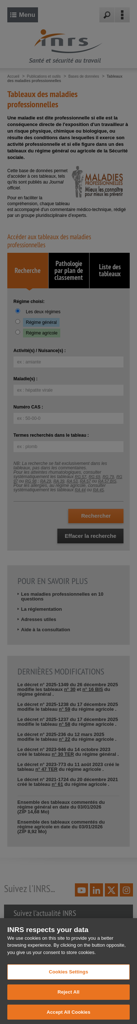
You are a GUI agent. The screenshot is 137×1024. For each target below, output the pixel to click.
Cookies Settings (68, 985)
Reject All (68, 1005)
